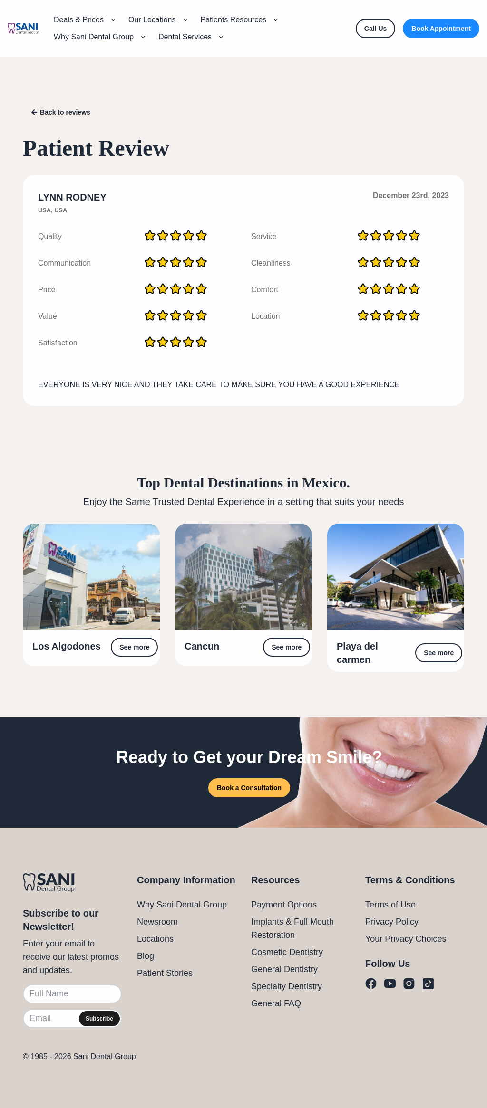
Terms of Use (390, 904)
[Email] (72, 1018)
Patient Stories (165, 973)
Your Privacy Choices (405, 939)
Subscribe (99, 1018)
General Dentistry (284, 969)
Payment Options (284, 904)
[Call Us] (375, 28)
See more (134, 647)
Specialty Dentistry (286, 986)
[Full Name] (72, 993)
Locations (155, 939)
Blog (145, 956)
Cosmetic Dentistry (287, 952)
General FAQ (276, 1003)
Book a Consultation (249, 788)
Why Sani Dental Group (182, 904)
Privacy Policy (392, 922)
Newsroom (157, 922)
